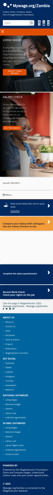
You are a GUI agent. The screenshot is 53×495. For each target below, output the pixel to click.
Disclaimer (10, 335)
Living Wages (12, 40)
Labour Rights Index (14, 445)
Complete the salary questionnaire (20, 273)
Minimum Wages (13, 404)
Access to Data (12, 454)
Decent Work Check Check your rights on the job (19, 293)
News (7, 330)
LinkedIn (9, 372)
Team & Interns (12, 339)
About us (9, 322)
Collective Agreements (15, 417)
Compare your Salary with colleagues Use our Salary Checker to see (24, 225)
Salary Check (12, 97)
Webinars (9, 389)
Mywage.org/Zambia (31, 5)
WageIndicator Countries (16, 353)
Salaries (9, 408)
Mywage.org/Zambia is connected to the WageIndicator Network (24, 489)
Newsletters (10, 385)
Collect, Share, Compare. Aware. (17, 12)
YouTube (9, 380)
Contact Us (10, 326)
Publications (11, 348)
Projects (9, 344)
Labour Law (10, 413)
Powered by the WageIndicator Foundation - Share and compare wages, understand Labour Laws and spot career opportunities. (26, 472)
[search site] (31, 23)
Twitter (8, 367)
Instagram (10, 376)
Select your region (15, 72)
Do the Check (12, 128)
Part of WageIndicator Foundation (18, 14)
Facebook (9, 363)
